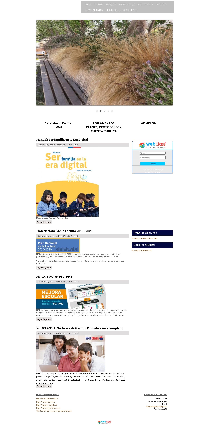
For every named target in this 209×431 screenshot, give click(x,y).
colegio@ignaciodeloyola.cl (156, 407)
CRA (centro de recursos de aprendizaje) (54, 411)
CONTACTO (161, 4)
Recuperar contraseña (153, 169)
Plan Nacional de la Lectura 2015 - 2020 (64, 231)
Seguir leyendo (44, 222)
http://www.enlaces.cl (45, 402)
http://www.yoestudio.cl (46, 405)
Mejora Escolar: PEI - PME (54, 276)
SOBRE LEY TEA (129, 11)
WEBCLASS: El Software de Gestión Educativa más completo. (79, 328)
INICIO (88, 4)
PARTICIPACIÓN (144, 5)
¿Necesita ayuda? (153, 172)
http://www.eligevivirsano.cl (48, 408)
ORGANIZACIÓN (126, 5)
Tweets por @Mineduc (142, 250)
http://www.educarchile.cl (47, 398)
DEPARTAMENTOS (93, 11)
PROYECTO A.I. (112, 11)
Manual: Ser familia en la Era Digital (62, 139)
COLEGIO (98, 5)
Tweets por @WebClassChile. (145, 238)
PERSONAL (110, 5)
